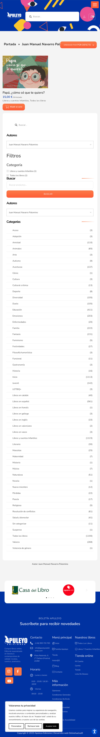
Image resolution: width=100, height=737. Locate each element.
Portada (10, 44)
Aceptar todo (51, 726)
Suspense (17, 529)
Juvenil (15, 383)
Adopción (16, 236)
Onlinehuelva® (76, 733)
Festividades (18, 346)
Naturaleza (17, 474)
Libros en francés (20, 407)
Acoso (15, 230)
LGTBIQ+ (16, 389)
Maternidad (17, 456)
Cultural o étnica (20, 285)
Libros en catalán (20, 395)
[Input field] (50, 144)
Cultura (16, 279)
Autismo (16, 260)
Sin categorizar (19, 523)
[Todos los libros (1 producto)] (8, 175)
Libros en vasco (19, 432)
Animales (16, 248)
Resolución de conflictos (23, 511)
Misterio (16, 462)
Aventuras (17, 267)
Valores (16, 542)
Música (15, 468)
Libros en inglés (19, 419)
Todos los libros (19, 536)
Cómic (15, 273)
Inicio (14, 377)
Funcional (16, 358)
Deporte (16, 291)
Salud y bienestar (20, 517)
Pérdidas (16, 493)
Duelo (15, 303)
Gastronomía (18, 364)
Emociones (17, 315)
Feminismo (17, 340)
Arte (14, 254)
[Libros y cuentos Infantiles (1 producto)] (8, 171)
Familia (15, 328)
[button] (95, 4)
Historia (16, 370)
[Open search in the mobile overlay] (52, 16)
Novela (15, 480)
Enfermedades (19, 322)
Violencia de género (21, 548)
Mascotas (16, 450)
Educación (17, 309)
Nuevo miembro (20, 487)
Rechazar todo (33, 726)
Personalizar (16, 726)
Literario (16, 444)
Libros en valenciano (22, 425)
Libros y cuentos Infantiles (24, 438)
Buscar (48, 194)
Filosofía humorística (22, 352)
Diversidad (17, 297)
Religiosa (16, 505)
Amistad (16, 242)
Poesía (15, 499)
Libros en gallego (20, 413)
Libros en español (20, 401)
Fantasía (16, 334)
